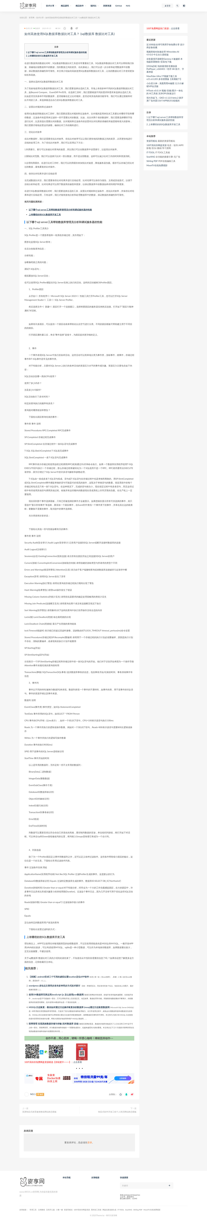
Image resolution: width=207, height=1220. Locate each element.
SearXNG (150, 156)
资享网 (31, 17)
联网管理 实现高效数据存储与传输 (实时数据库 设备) (54, 1023)
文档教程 (41, 1210)
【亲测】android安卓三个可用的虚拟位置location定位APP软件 (59, 976)
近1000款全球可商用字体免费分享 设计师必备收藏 (165, 46)
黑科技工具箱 (96, 1210)
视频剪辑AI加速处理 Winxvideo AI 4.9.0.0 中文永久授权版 (162, 53)
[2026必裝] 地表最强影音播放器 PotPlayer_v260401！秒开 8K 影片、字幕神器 (165, 69)
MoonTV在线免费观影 (156, 165)
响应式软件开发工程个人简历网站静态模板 (117, 1112)
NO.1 (33, 1094)
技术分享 (40, 17)
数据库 (37, 28)
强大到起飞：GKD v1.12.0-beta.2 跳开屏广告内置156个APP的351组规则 (164, 99)
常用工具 (33, 1210)
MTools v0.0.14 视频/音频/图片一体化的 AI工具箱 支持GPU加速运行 (164, 92)
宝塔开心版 (50, 1210)
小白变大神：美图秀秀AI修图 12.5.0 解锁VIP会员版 (165, 84)
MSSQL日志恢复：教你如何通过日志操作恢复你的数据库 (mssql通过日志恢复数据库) (69, 1007)
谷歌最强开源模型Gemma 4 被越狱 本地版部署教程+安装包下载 (164, 60)
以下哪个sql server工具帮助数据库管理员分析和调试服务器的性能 (56, 52)
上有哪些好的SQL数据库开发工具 (42, 56)
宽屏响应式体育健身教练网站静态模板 (39, 1112)
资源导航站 (151, 141)
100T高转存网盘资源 (156, 145)
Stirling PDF (152, 161)
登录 (89, 1142)
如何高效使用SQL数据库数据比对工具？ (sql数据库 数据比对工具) (73, 34)
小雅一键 (59, 1210)
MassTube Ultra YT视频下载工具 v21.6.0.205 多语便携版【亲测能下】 (164, 77)
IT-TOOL (150, 152)
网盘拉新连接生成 (109, 1210)
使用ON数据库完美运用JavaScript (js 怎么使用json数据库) (56, 994)
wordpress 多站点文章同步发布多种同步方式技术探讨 (54, 985)
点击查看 (77, 1062)
